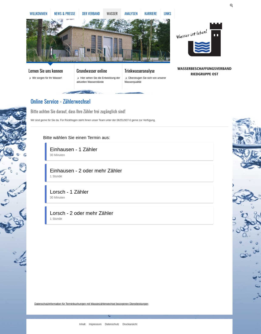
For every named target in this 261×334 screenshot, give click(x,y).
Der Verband (91, 13)
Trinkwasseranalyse (140, 71)
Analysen (131, 13)
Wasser (112, 13)
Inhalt (82, 324)
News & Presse (64, 13)
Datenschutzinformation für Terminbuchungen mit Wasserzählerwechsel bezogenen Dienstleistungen (91, 303)
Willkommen (38, 13)
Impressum (95, 324)
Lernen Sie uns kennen (45, 71)
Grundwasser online (92, 71)
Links (167, 13)
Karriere (151, 13)
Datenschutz (112, 324)
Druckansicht (129, 324)
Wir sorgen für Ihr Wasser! (47, 77)
